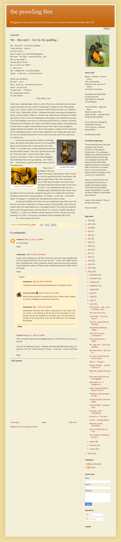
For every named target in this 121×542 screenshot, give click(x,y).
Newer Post (15, 422)
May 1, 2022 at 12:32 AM (42, 307)
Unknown (20, 239)
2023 (90, 231)
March (92, 442)
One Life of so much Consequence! (96, 334)
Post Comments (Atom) (28, 427)
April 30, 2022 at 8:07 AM (36, 254)
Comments (91, 519)
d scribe (93, 467)
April (92, 304)
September (94, 286)
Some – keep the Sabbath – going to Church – (99, 389)
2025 (90, 224)
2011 (90, 454)
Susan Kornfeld (29, 293)
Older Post (73, 422)
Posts (89, 515)
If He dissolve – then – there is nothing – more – (99, 308)
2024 (90, 228)
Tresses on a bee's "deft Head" (24, 186)
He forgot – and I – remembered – (96, 412)
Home (44, 422)
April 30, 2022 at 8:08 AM (42, 282)
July (91, 293)
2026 (90, 221)
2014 (90, 264)
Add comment (16, 361)
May (92, 300)
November (94, 278)
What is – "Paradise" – (97, 362)
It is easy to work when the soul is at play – (99, 357)
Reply (18, 247)
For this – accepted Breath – (99, 420)
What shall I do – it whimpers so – (96, 383)
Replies (22, 277)
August (93, 289)
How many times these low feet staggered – (99, 378)
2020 (90, 242)
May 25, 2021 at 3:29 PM (34, 239)
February (93, 445)
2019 (90, 246)
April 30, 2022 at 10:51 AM (49, 293)
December (94, 275)
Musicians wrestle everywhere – (95, 425)
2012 (90, 272)
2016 (90, 257)
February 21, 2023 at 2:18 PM (34, 335)
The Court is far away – (98, 313)
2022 (90, 235)
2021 (90, 239)
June (92, 297)
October (93, 282)
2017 (90, 253)
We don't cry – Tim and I (98, 416)
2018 (90, 250)
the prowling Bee (31, 11)
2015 (90, 261)
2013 (90, 268)
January (93, 449)
